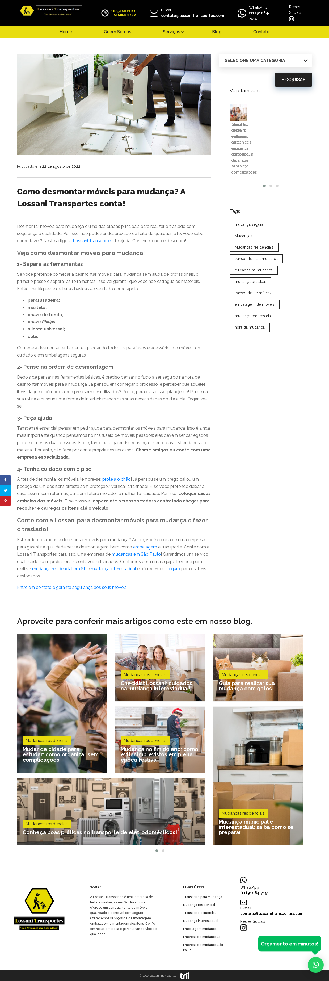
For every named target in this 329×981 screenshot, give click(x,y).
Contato (261, 31)
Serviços (171, 31)
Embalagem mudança (200, 929)
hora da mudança (250, 305)
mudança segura (249, 202)
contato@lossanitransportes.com (192, 16)
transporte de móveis (253, 271)
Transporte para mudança (202, 897)
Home (66, 31)
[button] (157, 850)
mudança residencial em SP (59, 568)
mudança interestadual (113, 568)
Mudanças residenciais (254, 225)
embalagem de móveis (255, 282)
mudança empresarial (253, 293)
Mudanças (243, 213)
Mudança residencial (199, 905)
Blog (216, 31)
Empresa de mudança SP (202, 937)
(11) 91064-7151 (254, 893)
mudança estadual (250, 259)
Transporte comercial (199, 913)
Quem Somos (117, 31)
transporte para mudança (256, 236)
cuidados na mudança (254, 248)
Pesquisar (293, 80)
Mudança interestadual (200, 921)
